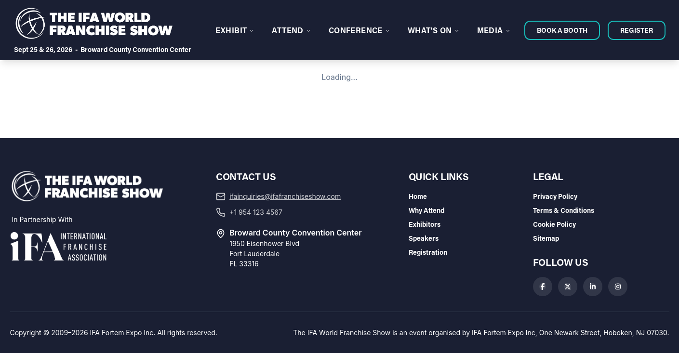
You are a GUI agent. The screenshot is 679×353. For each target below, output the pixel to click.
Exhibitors (424, 224)
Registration (428, 252)
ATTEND (291, 30)
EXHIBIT (235, 30)
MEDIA (494, 30)
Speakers (424, 238)
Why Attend (426, 210)
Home (418, 196)
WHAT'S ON (434, 30)
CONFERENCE (359, 30)
